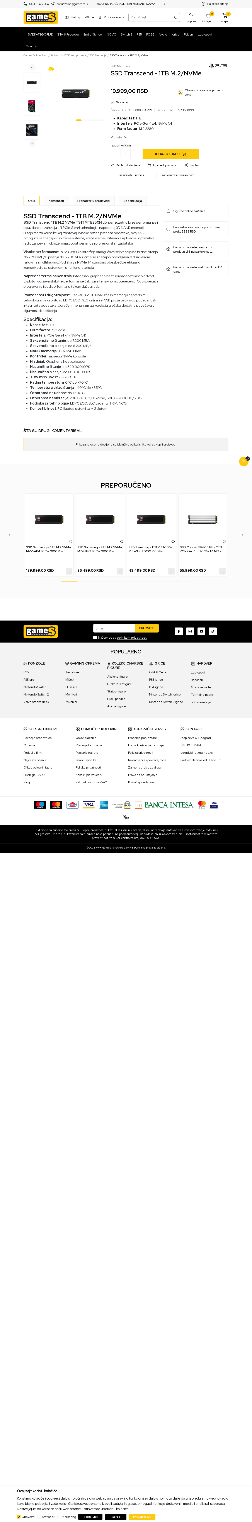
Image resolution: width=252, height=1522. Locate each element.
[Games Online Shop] (41, 17)
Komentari (56, 201)
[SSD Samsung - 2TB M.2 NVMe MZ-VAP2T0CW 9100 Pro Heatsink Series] (100, 519)
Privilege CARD (34, 775)
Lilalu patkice (116, 699)
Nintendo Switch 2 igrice (166, 702)
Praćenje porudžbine (142, 738)
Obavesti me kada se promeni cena (204, 92)
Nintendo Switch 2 (36, 694)
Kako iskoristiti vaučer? (91, 782)
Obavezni (28, 1516)
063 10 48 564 (39, 4)
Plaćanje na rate (87, 753)
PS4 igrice (156, 687)
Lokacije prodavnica (38, 738)
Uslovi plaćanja (86, 738)
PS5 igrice (156, 680)
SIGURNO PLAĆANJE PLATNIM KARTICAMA (126, 4)
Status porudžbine (82, 17)
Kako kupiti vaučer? (89, 775)
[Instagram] (190, 631)
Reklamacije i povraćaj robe (147, 760)
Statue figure (116, 691)
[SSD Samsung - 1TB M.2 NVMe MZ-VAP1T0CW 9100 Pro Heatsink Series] (151, 519)
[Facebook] (179, 631)
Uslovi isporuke (86, 760)
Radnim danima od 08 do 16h (200, 760)
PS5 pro (29, 680)
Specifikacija (133, 201)
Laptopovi (198, 672)
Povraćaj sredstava (141, 782)
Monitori (71, 694)
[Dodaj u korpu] (171, 154)
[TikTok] (213, 631)
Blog (27, 782)
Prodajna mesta (114, 17)
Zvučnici (71, 702)
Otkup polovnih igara (38, 767)
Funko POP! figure (119, 684)
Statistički (48, 1516)
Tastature (72, 672)
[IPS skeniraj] (126, 816)
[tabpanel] (75, 93)
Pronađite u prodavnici (93, 201)
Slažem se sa (122, 637)
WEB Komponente (75, 55)
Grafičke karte (201, 687)
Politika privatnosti (88, 767)
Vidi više (119, 137)
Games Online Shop (35, 55)
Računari (197, 680)
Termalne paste (202, 695)
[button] (191, 17)
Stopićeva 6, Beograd (195, 738)
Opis (31, 201)
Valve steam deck (36, 702)
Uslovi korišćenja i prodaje (146, 745)
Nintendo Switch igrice (165, 694)
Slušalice (71, 687)
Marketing (69, 1516)
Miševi (69, 680)
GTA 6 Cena (157, 672)
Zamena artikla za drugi (144, 767)
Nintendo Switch (35, 687)
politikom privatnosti (132, 637)
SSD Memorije (98, 55)
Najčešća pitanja (217, 4)
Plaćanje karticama (89, 745)
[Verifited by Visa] (214, 804)
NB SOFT (134, 847)
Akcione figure (117, 677)
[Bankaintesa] (164, 804)
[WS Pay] (121, 804)
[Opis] (32, 200)
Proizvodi (56, 55)
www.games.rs (105, 847)
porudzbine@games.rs (71, 4)
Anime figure (116, 706)
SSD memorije (201, 702)
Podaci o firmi (33, 753)
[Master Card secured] (202, 804)
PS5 (26, 672)
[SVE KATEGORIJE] (39, 34)
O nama (29, 745)
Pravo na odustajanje (142, 775)
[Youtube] (201, 631)
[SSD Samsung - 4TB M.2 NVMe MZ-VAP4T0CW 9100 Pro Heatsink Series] (49, 519)
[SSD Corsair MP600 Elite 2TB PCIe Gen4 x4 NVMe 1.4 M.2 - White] (202, 519)
